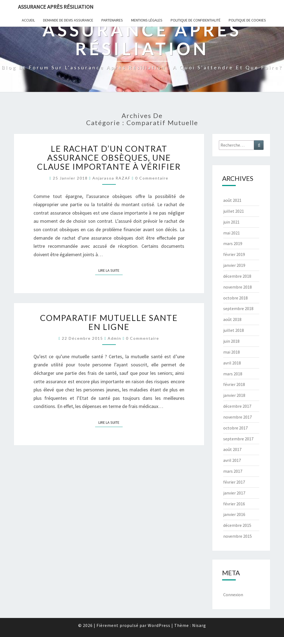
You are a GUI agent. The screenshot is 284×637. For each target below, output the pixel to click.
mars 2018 (232, 373)
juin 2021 (231, 222)
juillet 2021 (233, 211)
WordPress (159, 625)
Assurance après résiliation (55, 6)
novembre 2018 (237, 287)
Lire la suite (110, 270)
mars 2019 (232, 243)
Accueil (28, 20)
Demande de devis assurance (68, 20)
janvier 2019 (234, 265)
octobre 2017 (235, 428)
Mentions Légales (146, 20)
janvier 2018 (234, 395)
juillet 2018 (233, 330)
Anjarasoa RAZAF (111, 178)
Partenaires (112, 20)
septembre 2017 (238, 438)
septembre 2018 (238, 308)
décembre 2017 (237, 406)
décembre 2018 (237, 276)
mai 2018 (231, 352)
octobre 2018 (235, 298)
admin (114, 338)
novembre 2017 (237, 417)
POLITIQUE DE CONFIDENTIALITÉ (195, 20)
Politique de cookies (247, 20)
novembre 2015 (237, 536)
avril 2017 (232, 460)
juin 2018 (231, 341)
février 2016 (234, 503)
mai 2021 (231, 233)
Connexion (233, 594)
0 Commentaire (151, 178)
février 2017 (234, 482)
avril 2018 (232, 363)
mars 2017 (232, 471)
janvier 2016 (234, 514)
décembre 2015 (237, 525)
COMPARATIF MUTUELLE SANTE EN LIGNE (109, 322)
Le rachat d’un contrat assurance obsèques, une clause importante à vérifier (109, 157)
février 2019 (234, 254)
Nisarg (199, 625)
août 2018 (232, 319)
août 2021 (232, 200)
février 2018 (234, 384)
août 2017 (232, 449)
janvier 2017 (234, 493)
